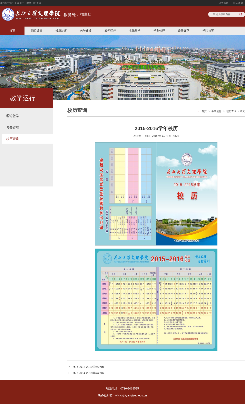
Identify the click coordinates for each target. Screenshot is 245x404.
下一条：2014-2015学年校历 (85, 373)
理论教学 (12, 116)
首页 (12, 30)
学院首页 (208, 30)
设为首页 (223, 3)
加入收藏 (238, 3)
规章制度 (61, 30)
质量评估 (183, 30)
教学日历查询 (34, 3)
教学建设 (85, 30)
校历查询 (12, 139)
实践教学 (134, 30)
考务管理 (12, 127)
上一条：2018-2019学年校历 (85, 366)
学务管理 (159, 30)
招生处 (85, 14)
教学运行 (110, 30)
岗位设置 (36, 30)
